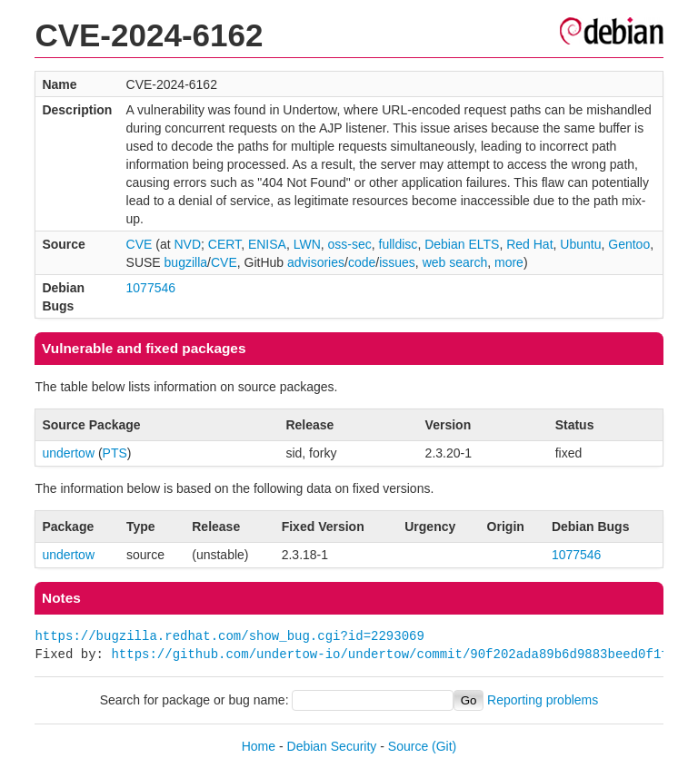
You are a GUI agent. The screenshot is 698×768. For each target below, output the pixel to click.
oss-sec (350, 244)
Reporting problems (542, 700)
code (361, 262)
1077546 (151, 288)
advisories (315, 262)
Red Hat (529, 244)
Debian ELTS (461, 244)
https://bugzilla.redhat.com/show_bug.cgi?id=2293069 (229, 636)
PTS (115, 453)
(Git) (444, 746)
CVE (139, 244)
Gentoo (629, 244)
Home (258, 746)
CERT (224, 244)
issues (397, 262)
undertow (68, 453)
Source (408, 746)
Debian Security (332, 746)
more (509, 262)
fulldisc (398, 244)
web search (455, 262)
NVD (187, 244)
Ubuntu (580, 244)
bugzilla (186, 262)
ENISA (267, 244)
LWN (307, 244)
